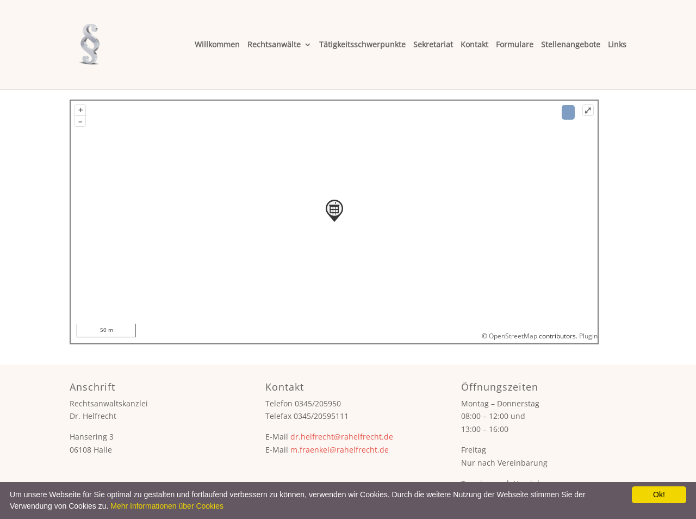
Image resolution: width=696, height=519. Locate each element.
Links (617, 45)
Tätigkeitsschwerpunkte (362, 45)
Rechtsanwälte (274, 45)
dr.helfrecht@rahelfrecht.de (341, 436)
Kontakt (474, 45)
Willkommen (217, 45)
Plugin (587, 336)
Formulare (514, 45)
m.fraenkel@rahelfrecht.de (339, 449)
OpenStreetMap (513, 336)
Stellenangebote (570, 45)
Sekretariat (433, 45)
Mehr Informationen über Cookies (166, 506)
